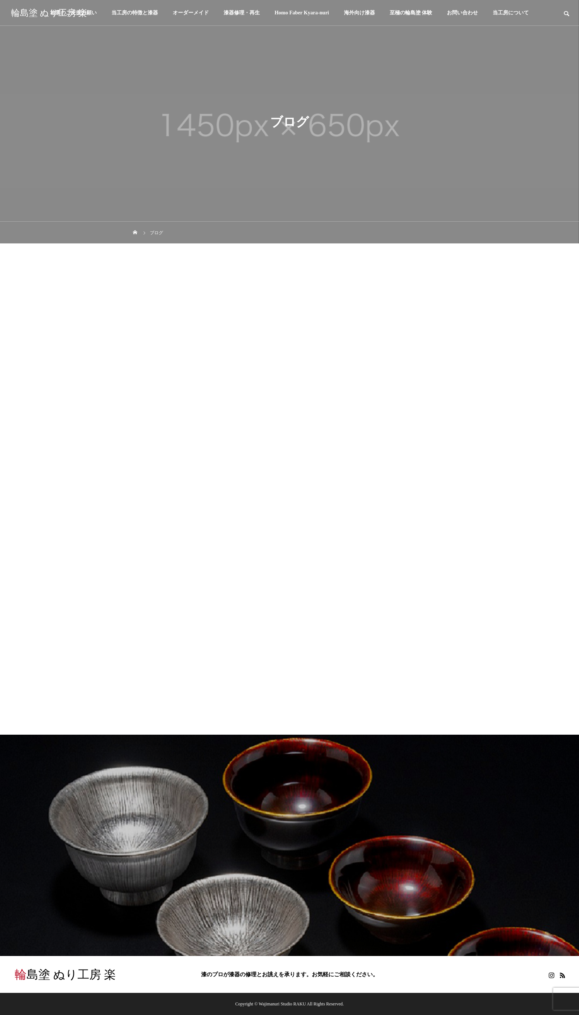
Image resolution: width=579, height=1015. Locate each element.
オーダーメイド (191, 12)
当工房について (511, 12)
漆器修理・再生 (242, 12)
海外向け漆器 (359, 12)
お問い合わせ (462, 12)
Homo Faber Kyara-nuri (302, 12)
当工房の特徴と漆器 (134, 12)
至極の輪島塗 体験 (411, 12)
